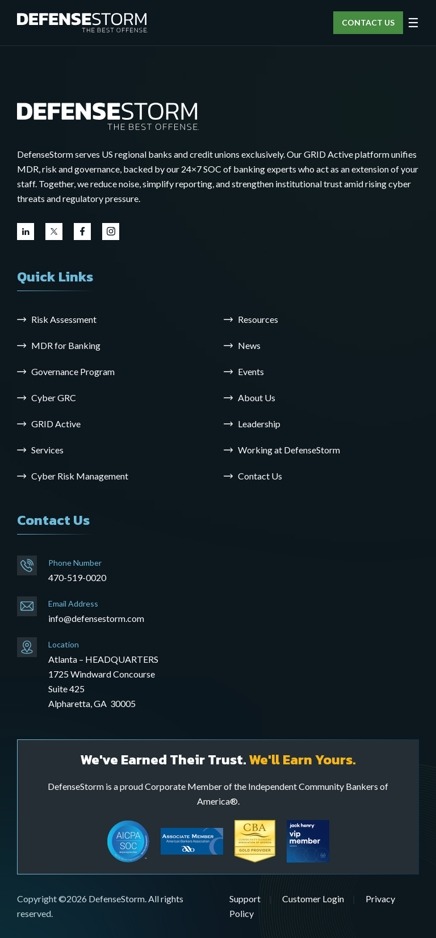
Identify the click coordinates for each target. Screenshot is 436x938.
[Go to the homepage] (108, 115)
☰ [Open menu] (413, 22)
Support (245, 898)
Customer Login (313, 898)
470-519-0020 (77, 577)
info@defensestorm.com (96, 618)
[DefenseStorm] (82, 23)
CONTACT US (368, 22)
